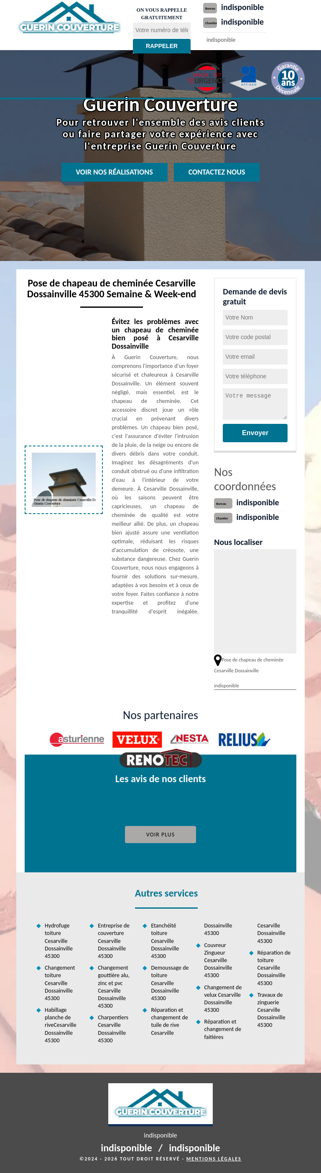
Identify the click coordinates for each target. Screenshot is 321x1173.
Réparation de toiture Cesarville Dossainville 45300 (274, 968)
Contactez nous (217, 172)
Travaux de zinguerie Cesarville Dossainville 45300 (271, 1010)
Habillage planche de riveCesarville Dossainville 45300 (60, 1025)
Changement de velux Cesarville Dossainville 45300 (223, 999)
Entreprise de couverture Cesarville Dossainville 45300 (114, 941)
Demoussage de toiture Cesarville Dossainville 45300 (170, 983)
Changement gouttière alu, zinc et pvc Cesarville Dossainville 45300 (114, 986)
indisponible (242, 7)
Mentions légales (214, 1159)
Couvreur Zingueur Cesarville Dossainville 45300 (218, 960)
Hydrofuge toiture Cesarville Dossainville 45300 (59, 941)
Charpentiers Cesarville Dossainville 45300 (113, 1029)
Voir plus (160, 834)
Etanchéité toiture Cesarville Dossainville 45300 (165, 941)
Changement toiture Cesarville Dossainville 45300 (60, 983)
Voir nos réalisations (114, 172)
